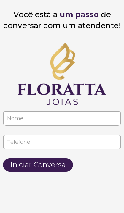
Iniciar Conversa (38, 164)
